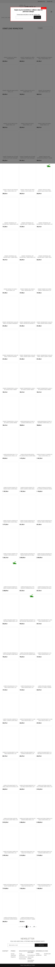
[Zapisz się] (41, 945)
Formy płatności (31, 955)
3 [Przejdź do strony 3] (24, 926)
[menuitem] (7, 17)
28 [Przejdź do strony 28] (34, 926)
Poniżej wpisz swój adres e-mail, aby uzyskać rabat (28, 14)
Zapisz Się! (37, 17)
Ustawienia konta (23, 957)
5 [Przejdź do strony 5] (28, 926)
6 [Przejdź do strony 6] (30, 926)
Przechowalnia (22, 958)
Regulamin (13, 957)
